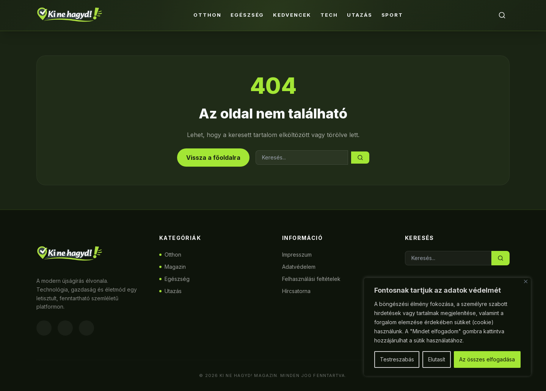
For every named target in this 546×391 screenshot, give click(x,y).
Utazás (359, 15)
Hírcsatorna (296, 291)
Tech (329, 15)
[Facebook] (44, 328)
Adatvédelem (298, 266)
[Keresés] (502, 15)
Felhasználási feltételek (311, 279)
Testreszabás (397, 359)
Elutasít (436, 359)
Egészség (247, 15)
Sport (392, 15)
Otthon (207, 15)
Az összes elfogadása (487, 359)
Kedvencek (292, 15)
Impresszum (297, 254)
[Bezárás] (525, 281)
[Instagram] (65, 328)
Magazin (172, 266)
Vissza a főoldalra (213, 157)
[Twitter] (86, 328)
